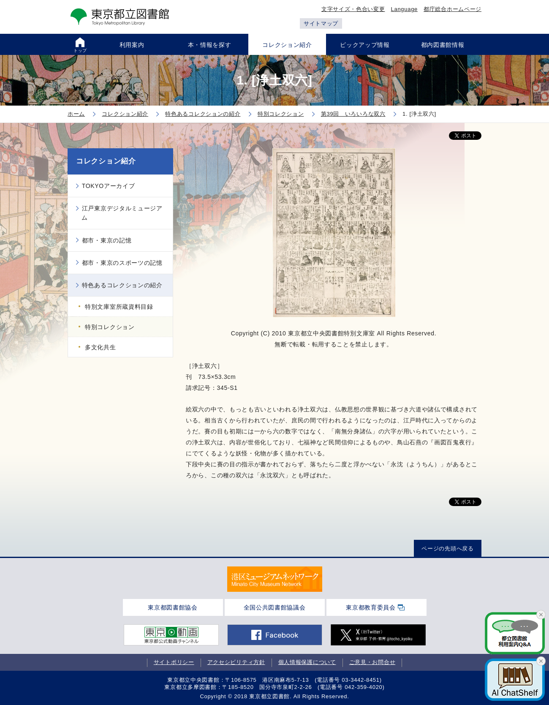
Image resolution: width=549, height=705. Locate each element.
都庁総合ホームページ (452, 9)
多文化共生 (100, 347)
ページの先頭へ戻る (447, 548)
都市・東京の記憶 (107, 240)
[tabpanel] (274, 579)
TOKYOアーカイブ (108, 185)
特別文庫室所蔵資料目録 (119, 306)
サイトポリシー (174, 662)
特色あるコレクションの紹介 (122, 285)
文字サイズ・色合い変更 (353, 9)
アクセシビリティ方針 (236, 662)
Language (404, 9)
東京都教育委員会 (371, 607)
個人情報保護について (307, 662)
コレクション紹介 (106, 161)
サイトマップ (321, 23)
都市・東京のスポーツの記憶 (122, 262)
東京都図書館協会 (173, 607)
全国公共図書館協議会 (275, 607)
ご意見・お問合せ (372, 662)
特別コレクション (110, 327)
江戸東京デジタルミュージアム (122, 213)
